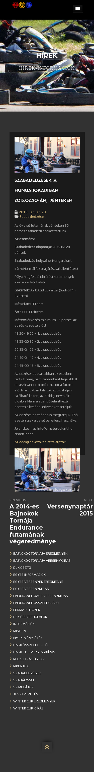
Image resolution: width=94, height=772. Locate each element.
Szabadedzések (33, 217)
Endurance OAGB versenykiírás (40, 596)
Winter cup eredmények (34, 701)
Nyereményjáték (28, 638)
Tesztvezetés (25, 694)
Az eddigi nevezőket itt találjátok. (40, 442)
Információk (24, 624)
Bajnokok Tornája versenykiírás (41, 560)
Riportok (21, 666)
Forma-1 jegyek (26, 610)
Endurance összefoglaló (36, 603)
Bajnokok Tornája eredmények (40, 553)
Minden (19, 631)
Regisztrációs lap (29, 659)
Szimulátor (23, 687)
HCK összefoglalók (30, 617)
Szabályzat (23, 680)
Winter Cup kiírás (28, 708)
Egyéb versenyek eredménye (38, 582)
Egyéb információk (29, 575)
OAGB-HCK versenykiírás (34, 652)
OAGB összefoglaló (30, 645)
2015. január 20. (33, 212)
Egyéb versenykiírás (31, 589)
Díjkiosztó (22, 567)
